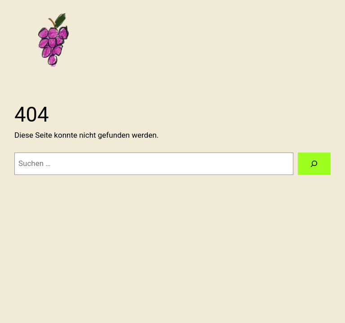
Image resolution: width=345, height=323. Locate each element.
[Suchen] (314, 164)
